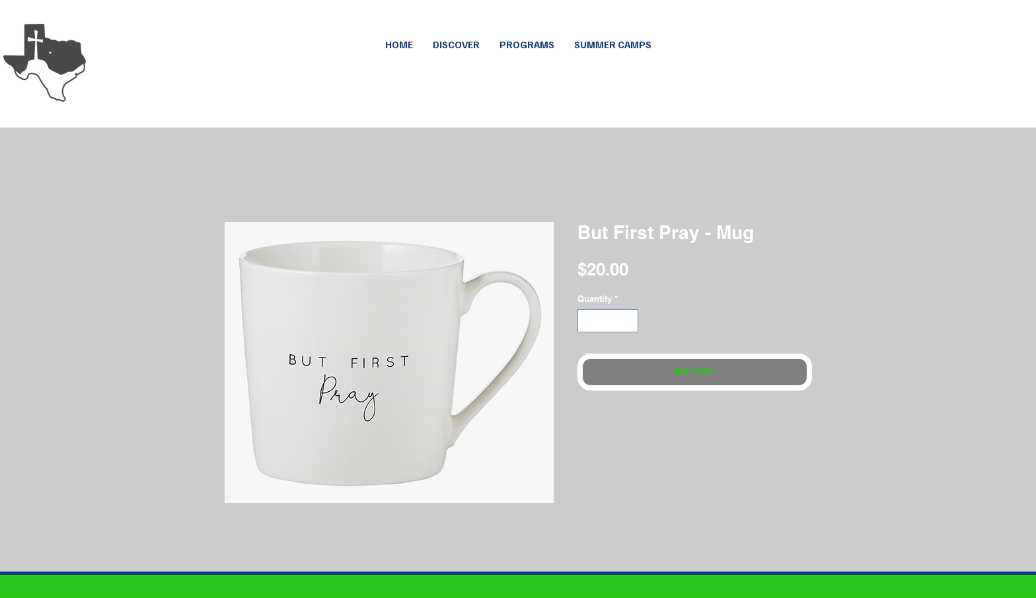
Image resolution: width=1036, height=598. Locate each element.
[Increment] (629, 321)
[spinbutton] (608, 321)
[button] (612, 44)
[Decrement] (587, 321)
